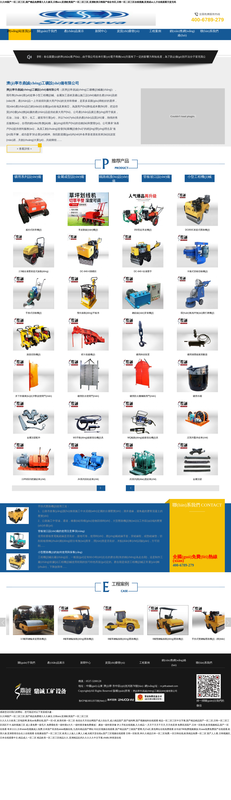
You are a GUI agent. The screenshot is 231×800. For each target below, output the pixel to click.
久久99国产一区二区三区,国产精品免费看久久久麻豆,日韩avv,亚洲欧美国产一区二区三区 (44, 716)
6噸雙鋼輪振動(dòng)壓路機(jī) (170, 639)
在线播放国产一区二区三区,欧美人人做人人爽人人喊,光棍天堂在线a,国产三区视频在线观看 (80, 733)
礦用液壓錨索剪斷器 (197, 354)
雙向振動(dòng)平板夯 (88, 313)
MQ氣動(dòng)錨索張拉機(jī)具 (143, 437)
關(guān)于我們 (47, 31)
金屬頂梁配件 (33, 437)
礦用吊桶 (197, 396)
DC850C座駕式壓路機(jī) (197, 230)
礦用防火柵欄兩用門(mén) (143, 396)
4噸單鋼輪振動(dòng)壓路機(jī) (80, 639)
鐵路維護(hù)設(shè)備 (113, 179)
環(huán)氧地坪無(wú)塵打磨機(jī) (197, 313)
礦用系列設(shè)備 (27, 177)
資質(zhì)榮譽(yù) (128, 31)
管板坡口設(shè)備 (156, 177)
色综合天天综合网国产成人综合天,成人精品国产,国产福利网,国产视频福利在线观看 (117, 720)
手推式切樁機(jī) (34, 313)
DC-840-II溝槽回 (88, 271)
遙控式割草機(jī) (34, 230)
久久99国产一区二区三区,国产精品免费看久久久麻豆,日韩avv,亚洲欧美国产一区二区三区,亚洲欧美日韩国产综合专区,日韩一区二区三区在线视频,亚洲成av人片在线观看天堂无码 (88, 2)
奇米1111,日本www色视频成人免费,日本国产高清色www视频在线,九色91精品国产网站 (50, 729)
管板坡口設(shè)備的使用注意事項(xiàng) (61, 531)
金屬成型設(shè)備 (70, 177)
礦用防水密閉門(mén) (88, 396)
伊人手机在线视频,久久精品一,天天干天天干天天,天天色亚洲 (147, 725)
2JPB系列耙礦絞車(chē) (34, 479)
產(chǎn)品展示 (74, 31)
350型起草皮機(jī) (143, 230)
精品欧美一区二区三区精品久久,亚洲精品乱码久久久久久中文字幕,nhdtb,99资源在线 (79, 737)
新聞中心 (101, 31)
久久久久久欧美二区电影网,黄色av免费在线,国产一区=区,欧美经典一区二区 (37, 720)
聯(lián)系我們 (209, 31)
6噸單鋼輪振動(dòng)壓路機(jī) (125, 639)
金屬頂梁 (197, 479)
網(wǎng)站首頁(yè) (20, 31)
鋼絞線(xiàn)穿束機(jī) (143, 313)
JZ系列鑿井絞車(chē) (197, 437)
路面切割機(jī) (34, 354)
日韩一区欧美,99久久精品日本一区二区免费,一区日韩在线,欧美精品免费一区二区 (166, 733)
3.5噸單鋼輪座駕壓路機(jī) (36, 639)
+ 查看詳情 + (24, 148)
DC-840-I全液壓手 (143, 271)
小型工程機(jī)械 (199, 177)
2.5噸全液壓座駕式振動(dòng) (33, 271)
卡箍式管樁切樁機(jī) (197, 271)
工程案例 (155, 31)
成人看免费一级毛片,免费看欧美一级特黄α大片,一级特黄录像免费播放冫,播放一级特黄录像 (71, 725)
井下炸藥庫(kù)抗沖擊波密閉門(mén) (33, 396)
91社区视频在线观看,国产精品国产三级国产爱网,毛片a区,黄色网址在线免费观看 (134, 729)
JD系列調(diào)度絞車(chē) (142, 479)
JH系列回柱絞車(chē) (88, 479)
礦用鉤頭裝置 (143, 354)
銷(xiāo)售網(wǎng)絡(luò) (182, 33)
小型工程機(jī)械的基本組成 (54, 501)
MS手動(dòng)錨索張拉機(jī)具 (88, 437)
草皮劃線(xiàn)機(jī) (88, 230)
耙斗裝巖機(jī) (88, 354)
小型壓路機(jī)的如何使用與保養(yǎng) (60, 552)
